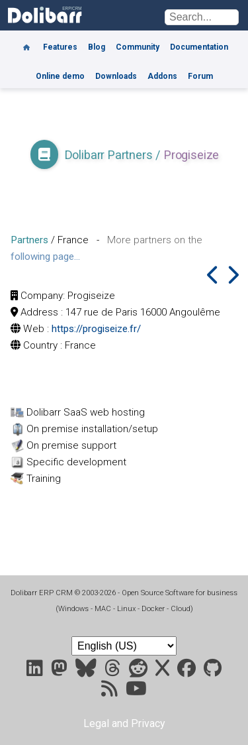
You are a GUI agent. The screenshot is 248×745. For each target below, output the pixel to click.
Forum (200, 76)
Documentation (199, 47)
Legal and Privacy (124, 723)
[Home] (26, 42)
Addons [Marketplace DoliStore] (162, 76)
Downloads (116, 76)
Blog (96, 47)
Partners (29, 240)
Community (137, 47)
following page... (45, 256)
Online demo (60, 76)
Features (60, 47)
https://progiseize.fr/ (96, 329)
